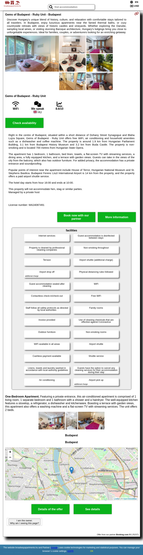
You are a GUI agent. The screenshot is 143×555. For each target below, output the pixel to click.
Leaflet (117, 499)
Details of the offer (50, 509)
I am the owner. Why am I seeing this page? (24, 521)
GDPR (71, 551)
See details (92, 509)
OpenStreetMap (130, 499)
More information (116, 217)
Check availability (24, 123)
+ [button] (10, 452)
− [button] (10, 457)
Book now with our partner (76, 217)
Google (54, 547)
